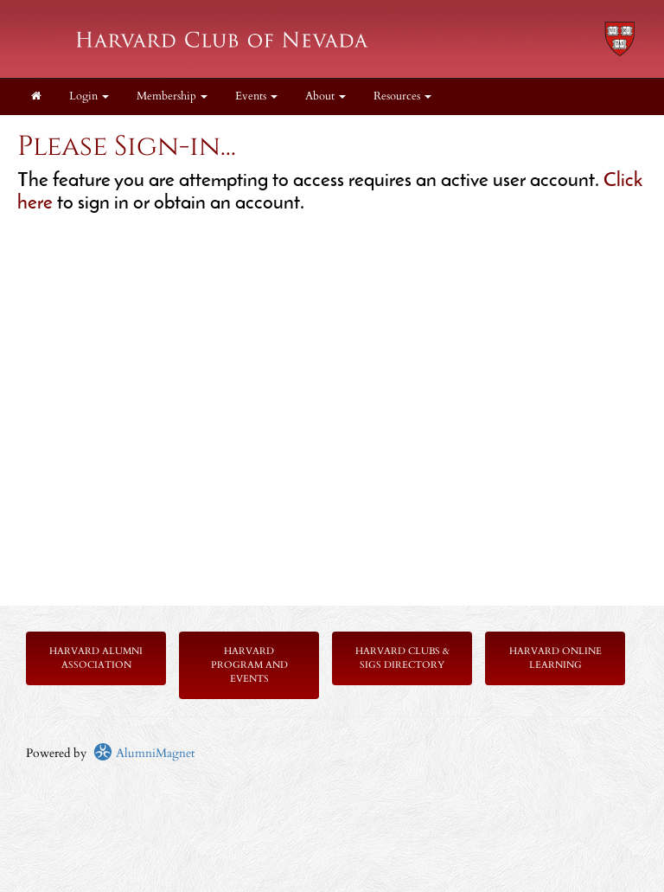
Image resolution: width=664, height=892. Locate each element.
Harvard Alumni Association (96, 658)
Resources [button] (402, 96)
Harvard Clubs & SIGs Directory (402, 658)
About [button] (325, 96)
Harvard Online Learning (555, 658)
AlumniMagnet (144, 753)
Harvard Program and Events (249, 665)
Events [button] (256, 96)
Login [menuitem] (89, 96)
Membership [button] (172, 96)
